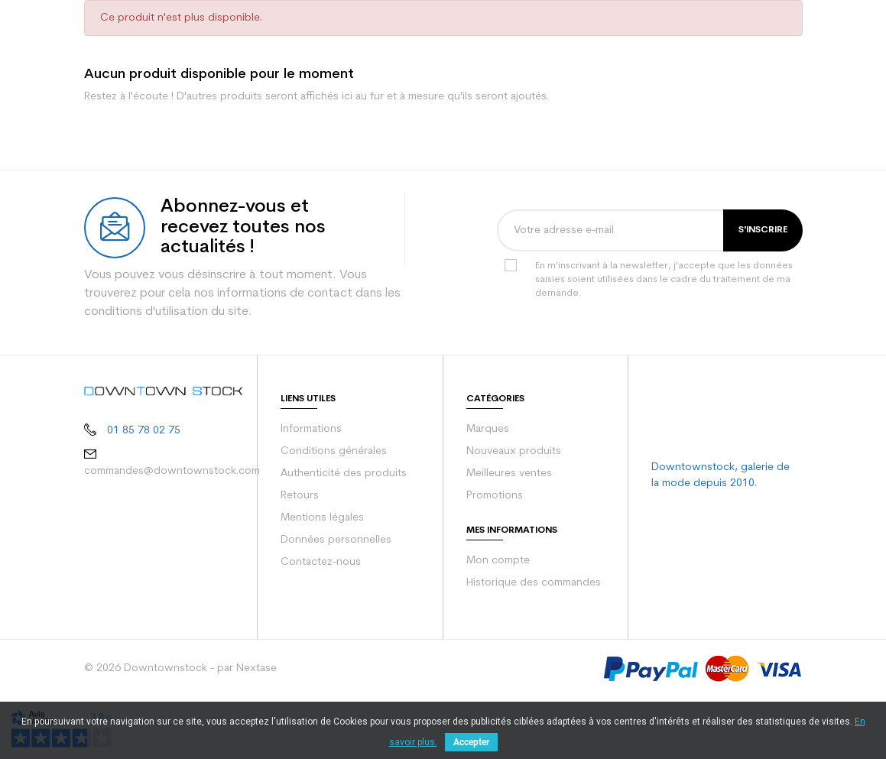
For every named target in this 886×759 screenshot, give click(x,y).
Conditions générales (334, 512)
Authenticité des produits (344, 534)
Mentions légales (322, 579)
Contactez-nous (321, 623)
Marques (487, 490)
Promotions (494, 557)
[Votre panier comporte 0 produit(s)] (787, 30)
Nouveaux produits (513, 512)
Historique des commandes (533, 644)
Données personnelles (336, 601)
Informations (311, 490)
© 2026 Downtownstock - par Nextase (180, 729)
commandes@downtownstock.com (172, 532)
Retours (300, 557)
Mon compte (498, 622)
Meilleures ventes (509, 534)
